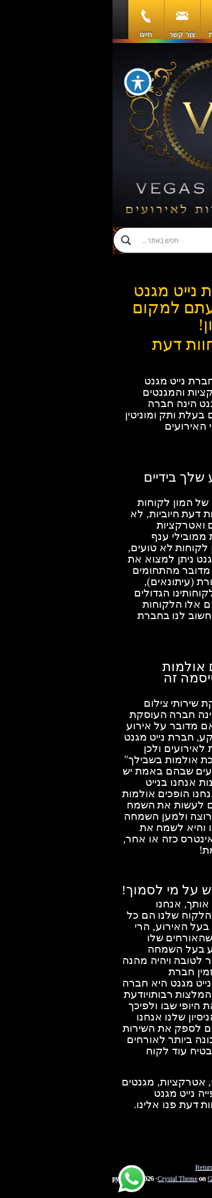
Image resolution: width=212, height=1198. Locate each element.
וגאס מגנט (106, 135)
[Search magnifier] (13, 240)
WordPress (169, 1178)
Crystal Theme (65, 1178)
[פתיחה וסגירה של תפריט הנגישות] (25, 82)
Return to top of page (111, 1167)
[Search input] (117, 240)
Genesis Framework (122, 1178)
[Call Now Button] (185, 1174)
